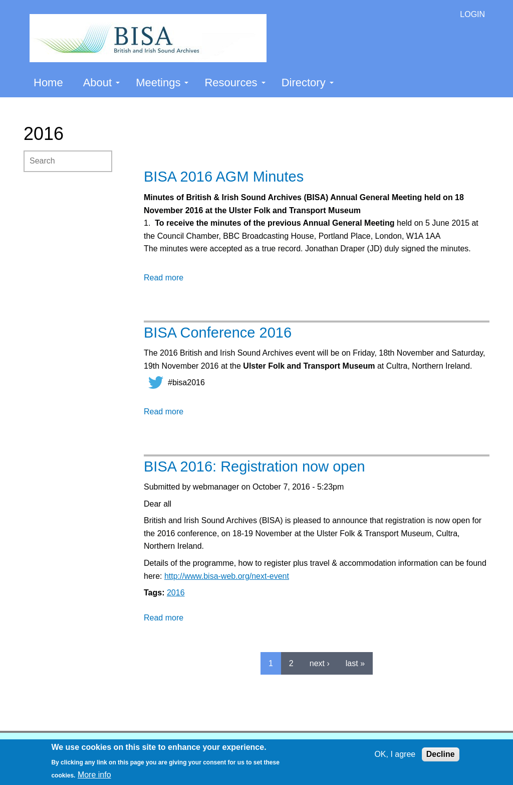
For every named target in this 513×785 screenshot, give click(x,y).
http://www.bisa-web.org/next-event (226, 576)
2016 (176, 592)
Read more (163, 277)
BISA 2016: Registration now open (254, 466)
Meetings (162, 82)
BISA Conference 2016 (218, 333)
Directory (308, 82)
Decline (440, 754)
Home (48, 82)
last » (355, 663)
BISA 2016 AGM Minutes (224, 177)
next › (320, 663)
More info (94, 774)
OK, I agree (394, 754)
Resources (234, 82)
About (101, 82)
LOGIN (472, 14)
